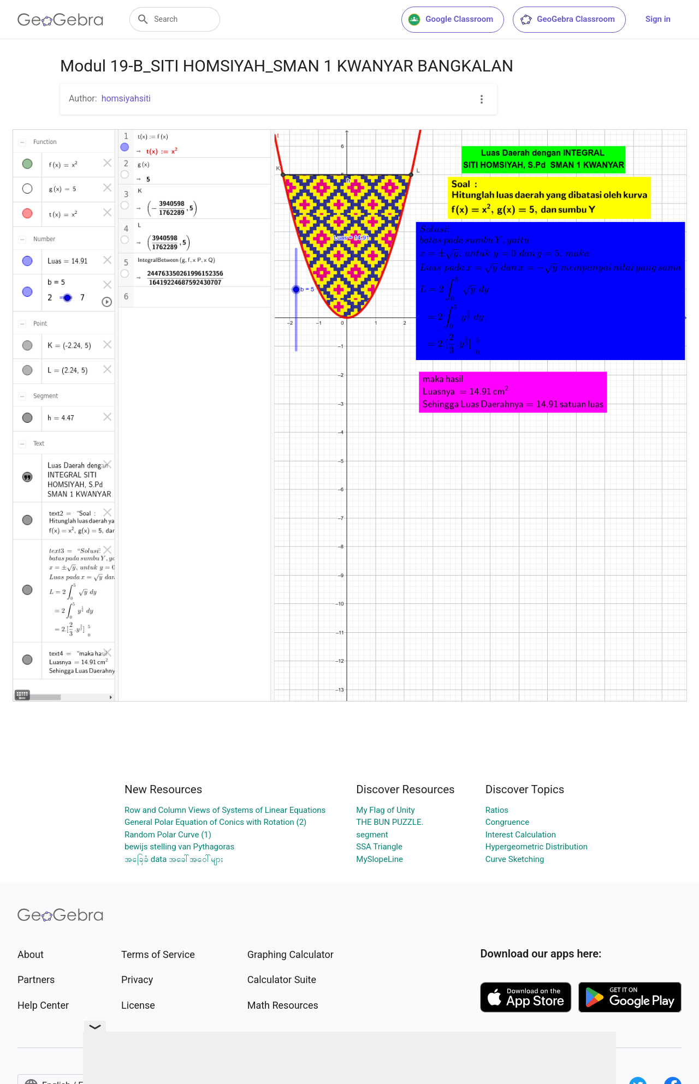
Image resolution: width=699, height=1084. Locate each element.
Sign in (658, 19)
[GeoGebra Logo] (60, 19)
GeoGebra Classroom (567, 19)
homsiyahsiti (126, 98)
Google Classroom (450, 19)
